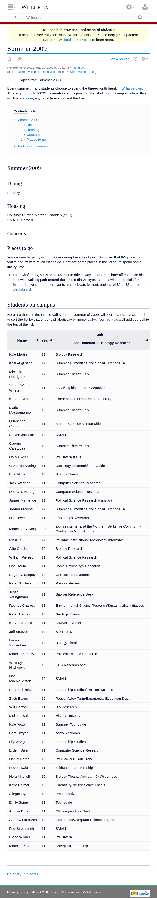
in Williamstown (130, 88)
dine (29, 98)
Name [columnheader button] (22, 340)
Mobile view (91, 892)
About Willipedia (44, 892)
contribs (79, 67)
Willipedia (34, 6)
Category (14, 874)
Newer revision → (78, 72)
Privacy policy (17, 892)
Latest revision (47, 72)
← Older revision (25, 72)
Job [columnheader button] (100, 339)
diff (10, 72)
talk (68, 67)
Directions (21, 290)
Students (31, 874)
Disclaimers (70, 892)
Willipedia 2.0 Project (74, 40)
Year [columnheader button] (45, 340)
